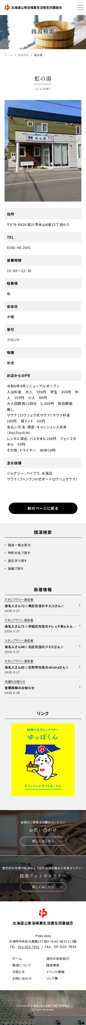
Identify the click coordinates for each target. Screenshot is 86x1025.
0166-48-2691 (19, 247)
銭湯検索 (23, 55)
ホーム (8, 55)
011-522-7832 (28, 947)
